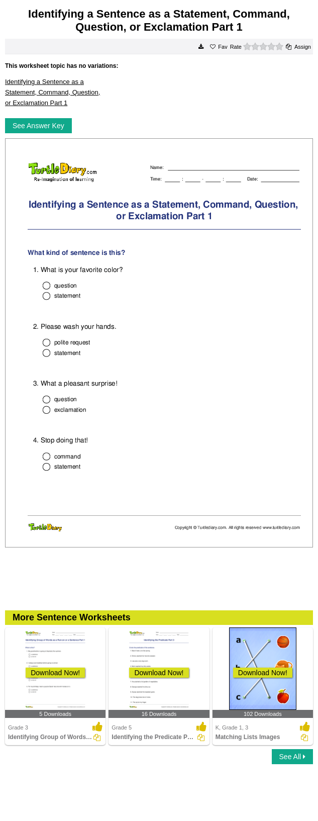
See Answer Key (38, 126)
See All (292, 757)
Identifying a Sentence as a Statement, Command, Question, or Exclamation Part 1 (52, 92)
